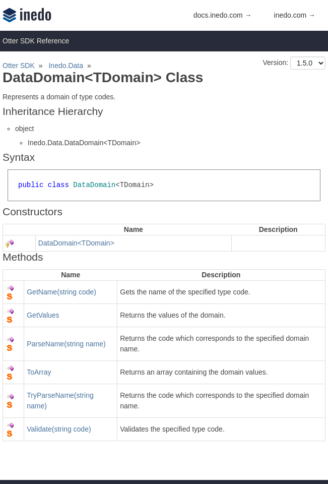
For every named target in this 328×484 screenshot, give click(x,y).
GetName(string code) (61, 292)
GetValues (43, 315)
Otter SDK (19, 66)
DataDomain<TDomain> (76, 243)
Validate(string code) (59, 429)
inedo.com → (294, 15)
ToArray (39, 372)
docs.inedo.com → (222, 15)
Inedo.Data (65, 66)
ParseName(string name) (66, 344)
